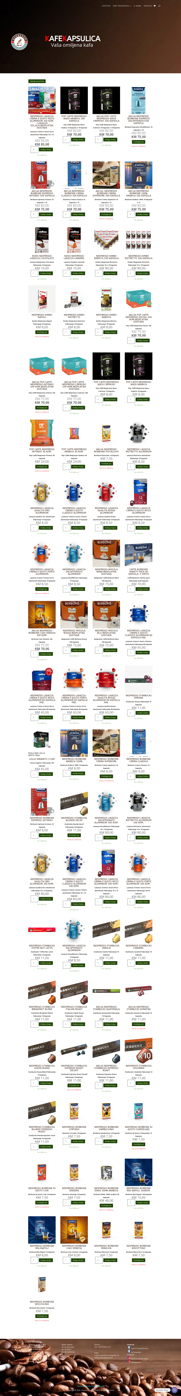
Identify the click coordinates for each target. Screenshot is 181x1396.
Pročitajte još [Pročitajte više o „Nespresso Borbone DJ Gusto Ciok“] (42, 1202)
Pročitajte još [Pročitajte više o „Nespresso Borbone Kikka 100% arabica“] (106, 1205)
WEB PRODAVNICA (121, 6)
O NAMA (137, 6)
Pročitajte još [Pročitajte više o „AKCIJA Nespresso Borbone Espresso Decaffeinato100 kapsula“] (139, 142)
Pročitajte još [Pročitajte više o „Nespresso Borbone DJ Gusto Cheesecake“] (139, 1144)
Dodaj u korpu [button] (46, 149)
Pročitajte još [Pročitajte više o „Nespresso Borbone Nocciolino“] (42, 1316)
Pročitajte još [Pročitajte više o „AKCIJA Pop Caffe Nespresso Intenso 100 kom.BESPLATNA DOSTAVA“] (42, 408)
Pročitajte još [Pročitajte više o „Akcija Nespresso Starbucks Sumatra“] (139, 1024)
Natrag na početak (37, 81)
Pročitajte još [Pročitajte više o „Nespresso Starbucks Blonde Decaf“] (74, 835)
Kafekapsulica (134, 1352)
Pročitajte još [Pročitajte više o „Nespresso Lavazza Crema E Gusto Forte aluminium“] (42, 589)
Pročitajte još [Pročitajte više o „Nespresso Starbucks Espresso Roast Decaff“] (74, 1085)
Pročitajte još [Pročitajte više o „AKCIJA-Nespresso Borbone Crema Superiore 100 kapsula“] (106, 214)
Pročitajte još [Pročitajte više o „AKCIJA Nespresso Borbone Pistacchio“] (106, 463)
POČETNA (106, 6)
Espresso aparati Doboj (137, 1348)
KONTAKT (148, 6)
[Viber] (174, 1390)
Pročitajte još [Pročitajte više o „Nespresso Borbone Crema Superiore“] (106, 776)
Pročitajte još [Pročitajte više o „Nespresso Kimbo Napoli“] (42, 332)
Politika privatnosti (84, 1386)
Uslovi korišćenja (97, 1386)
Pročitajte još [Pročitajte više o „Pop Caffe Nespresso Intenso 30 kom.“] (42, 466)
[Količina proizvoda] (34, 149)
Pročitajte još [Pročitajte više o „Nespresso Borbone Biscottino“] (139, 1260)
